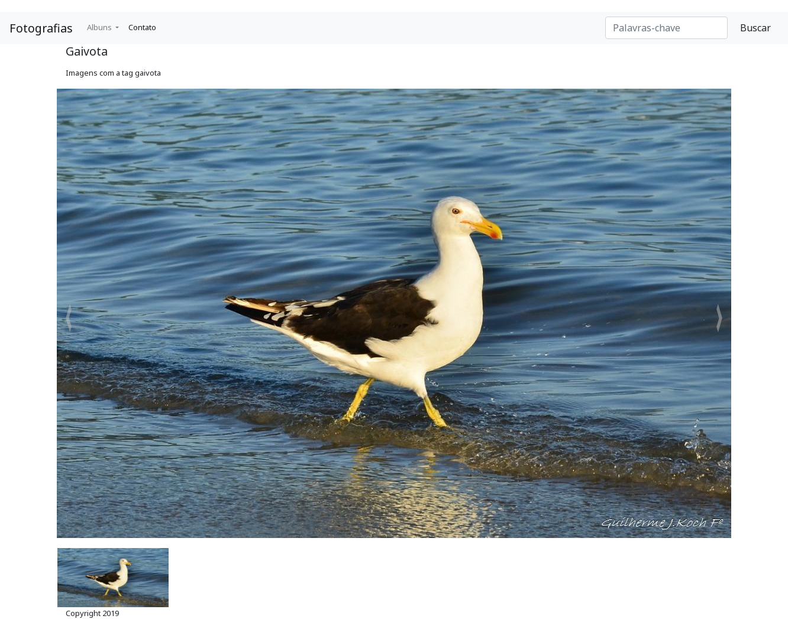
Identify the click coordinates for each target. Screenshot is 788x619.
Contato (142, 27)
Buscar (755, 27)
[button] (68, 318)
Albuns (100, 27)
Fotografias (41, 28)
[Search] (666, 28)
